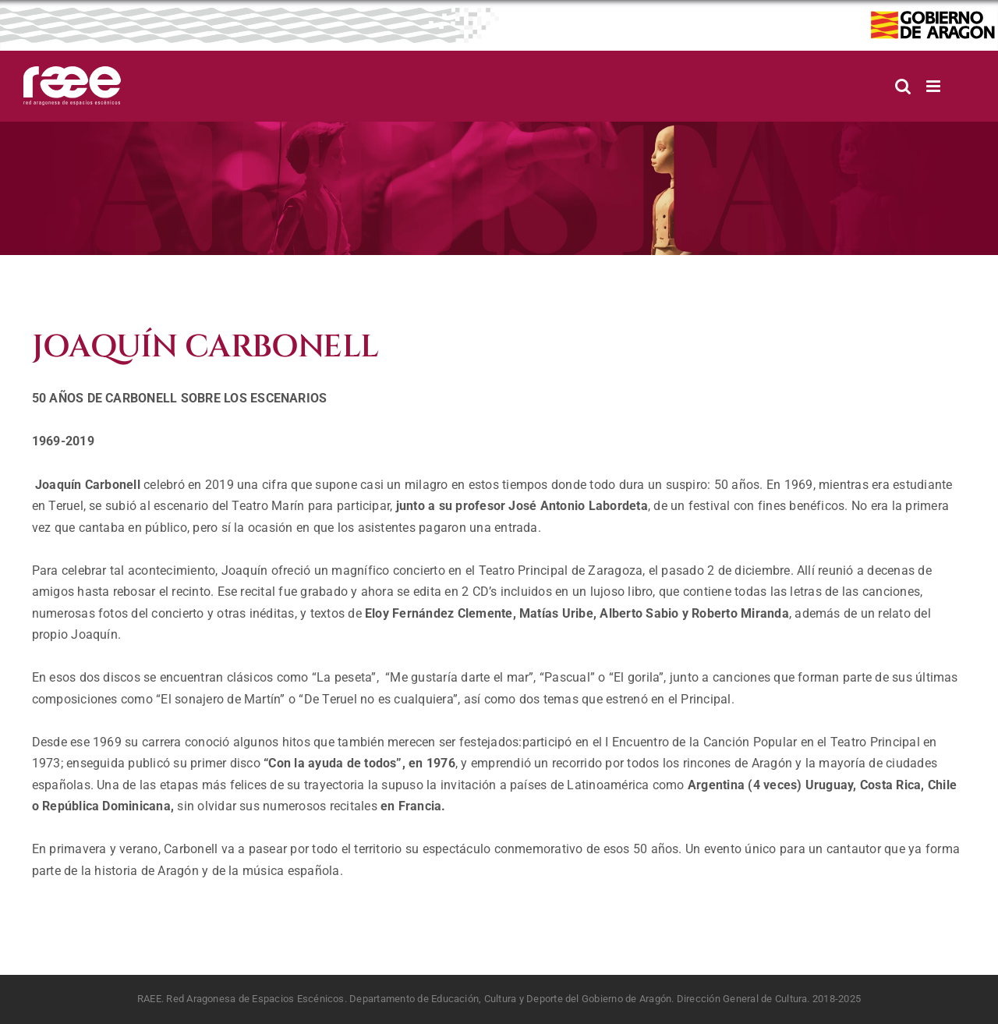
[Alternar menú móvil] (934, 86)
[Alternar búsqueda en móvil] (903, 86)
